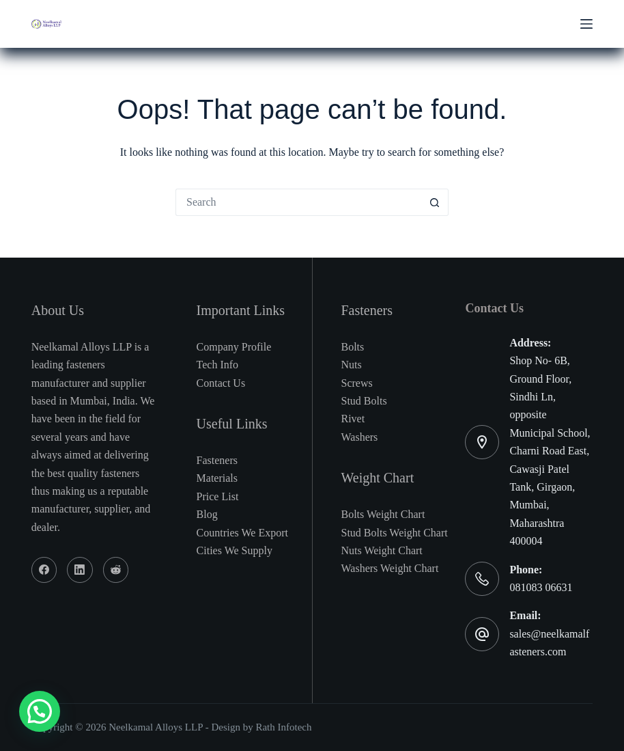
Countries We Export (242, 532)
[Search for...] (298, 202)
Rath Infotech (283, 727)
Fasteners (217, 460)
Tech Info (218, 364)
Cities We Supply (234, 550)
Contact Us (221, 383)
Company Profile (234, 347)
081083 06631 (540, 587)
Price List (218, 496)
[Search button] (435, 202)
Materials (217, 478)
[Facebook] (44, 570)
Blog (207, 514)
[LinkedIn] (80, 570)
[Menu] (586, 24)
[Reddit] (116, 570)
